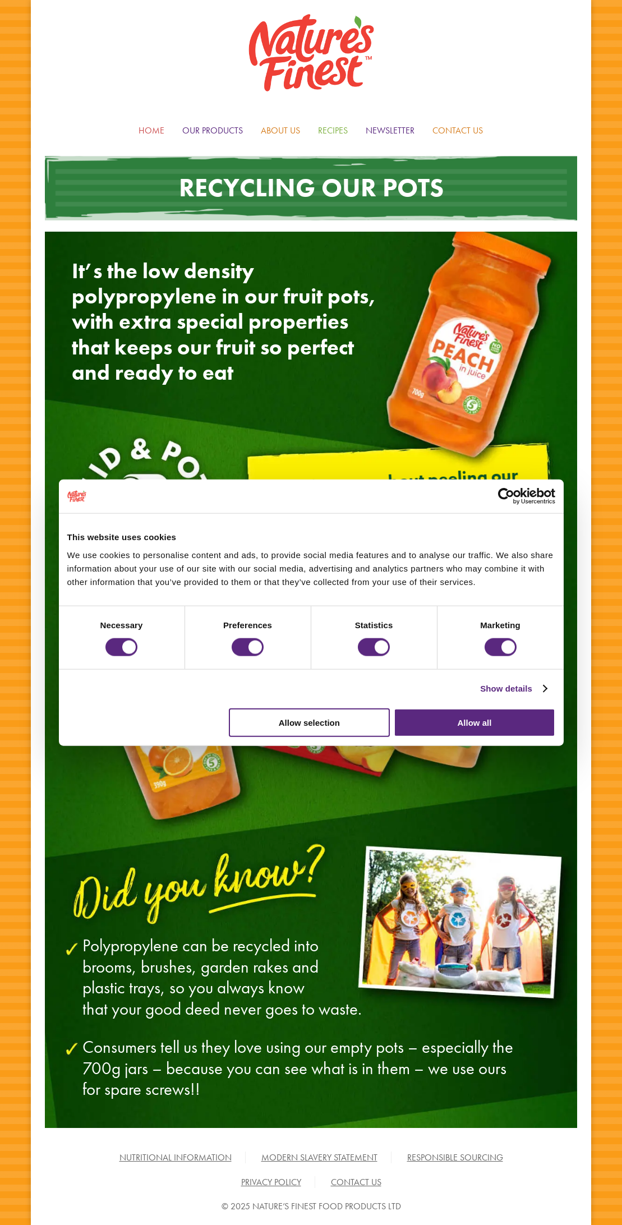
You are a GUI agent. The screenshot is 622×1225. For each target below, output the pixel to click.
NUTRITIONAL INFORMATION (175, 1157)
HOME (151, 130)
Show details (506, 688)
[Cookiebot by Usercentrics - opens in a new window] (506, 496)
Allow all (475, 722)
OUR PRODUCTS (212, 130)
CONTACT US (457, 130)
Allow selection (309, 722)
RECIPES (333, 130)
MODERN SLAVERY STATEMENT (319, 1157)
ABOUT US (280, 130)
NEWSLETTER (390, 130)
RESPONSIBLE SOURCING (455, 1157)
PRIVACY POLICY (271, 1182)
